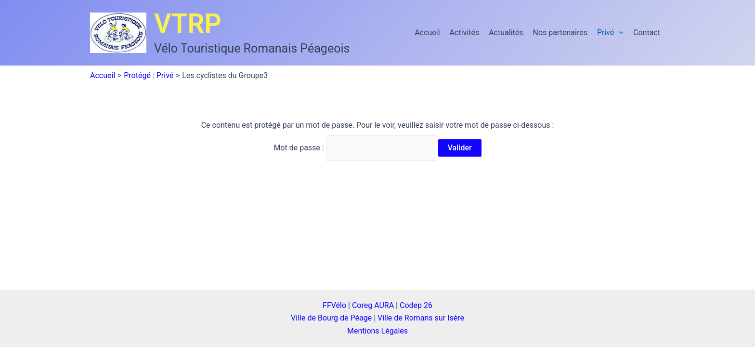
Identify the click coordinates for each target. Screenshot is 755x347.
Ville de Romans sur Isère (421, 317)
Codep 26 (416, 305)
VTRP (187, 23)
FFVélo (334, 305)
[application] (619, 33)
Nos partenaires (560, 32)
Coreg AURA (373, 305)
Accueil (427, 32)
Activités (465, 32)
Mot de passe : (354, 147)
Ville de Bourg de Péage (331, 317)
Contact (646, 32)
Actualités (506, 32)
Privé (610, 33)
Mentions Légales (377, 330)
